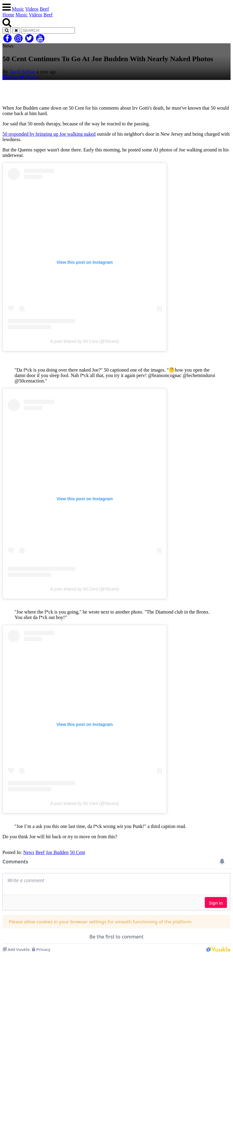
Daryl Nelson (22, 71)
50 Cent (77, 852)
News (28, 852)
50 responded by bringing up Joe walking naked (49, 134)
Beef (44, 9)
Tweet (29, 77)
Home (8, 14)
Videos (32, 9)
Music (18, 9)
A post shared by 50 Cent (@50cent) (84, 341)
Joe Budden (57, 852)
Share (10, 77)
